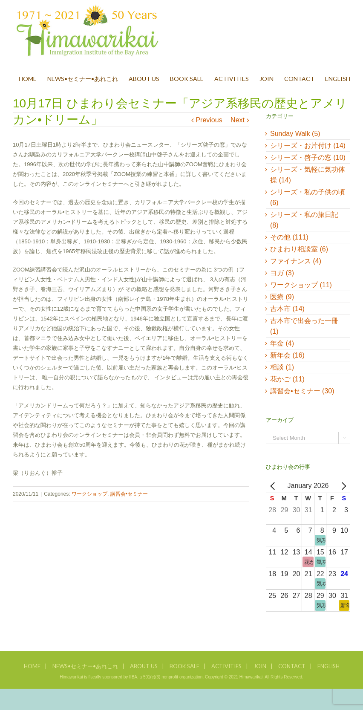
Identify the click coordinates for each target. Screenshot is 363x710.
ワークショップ (89, 494)
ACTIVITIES (226, 666)
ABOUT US (144, 666)
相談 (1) (282, 367)
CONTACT (291, 666)
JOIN (260, 666)
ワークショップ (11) (301, 285)
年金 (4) (282, 343)
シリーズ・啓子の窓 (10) (308, 157)
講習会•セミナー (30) (302, 391)
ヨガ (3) (282, 273)
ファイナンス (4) (295, 261)
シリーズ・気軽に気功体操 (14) (307, 175)
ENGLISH (328, 666)
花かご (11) (287, 379)
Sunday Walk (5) (295, 133)
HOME (32, 666)
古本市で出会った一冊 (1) (304, 326)
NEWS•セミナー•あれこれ (85, 666)
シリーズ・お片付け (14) (308, 145)
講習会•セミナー (129, 494)
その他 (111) (289, 237)
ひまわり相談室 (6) (299, 249)
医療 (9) (282, 296)
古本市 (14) (287, 308)
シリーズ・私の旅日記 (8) (304, 220)
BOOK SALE (184, 666)
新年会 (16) (287, 355)
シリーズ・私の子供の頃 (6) (307, 197)
